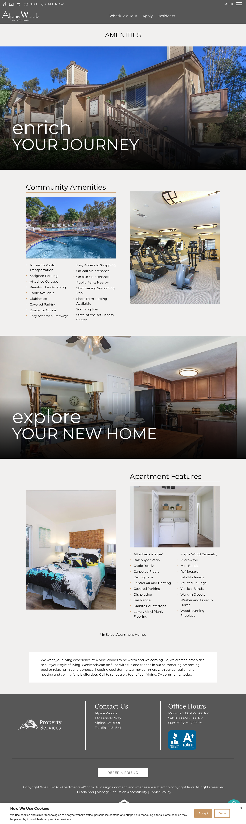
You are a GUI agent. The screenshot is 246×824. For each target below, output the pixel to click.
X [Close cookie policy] (241, 808)
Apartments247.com (77, 787)
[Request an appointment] (18, 4)
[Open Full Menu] (233, 4)
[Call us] (52, 4)
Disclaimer (85, 792)
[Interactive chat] (30, 4)
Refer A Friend (123, 773)
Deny (222, 813)
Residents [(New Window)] (166, 16)
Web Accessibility (133, 792)
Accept (203, 813)
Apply (147, 16)
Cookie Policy (160, 792)
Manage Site (107, 792)
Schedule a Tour (123, 16)
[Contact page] (11, 4)
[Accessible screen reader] (4, 4)
